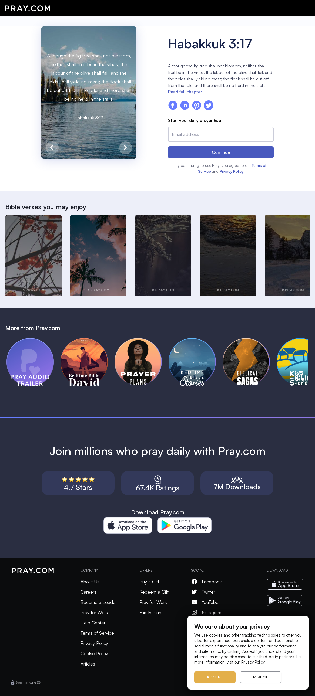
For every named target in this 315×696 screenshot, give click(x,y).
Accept (215, 677)
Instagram (206, 612)
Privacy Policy (232, 171)
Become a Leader (99, 602)
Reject (260, 677)
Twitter (203, 592)
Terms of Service (97, 633)
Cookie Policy (94, 653)
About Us (90, 582)
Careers (88, 592)
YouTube (205, 602)
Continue (221, 152)
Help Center (93, 623)
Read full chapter (185, 91)
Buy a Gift (149, 582)
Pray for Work (94, 612)
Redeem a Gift (154, 592)
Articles (88, 664)
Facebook (206, 582)
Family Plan (150, 612)
